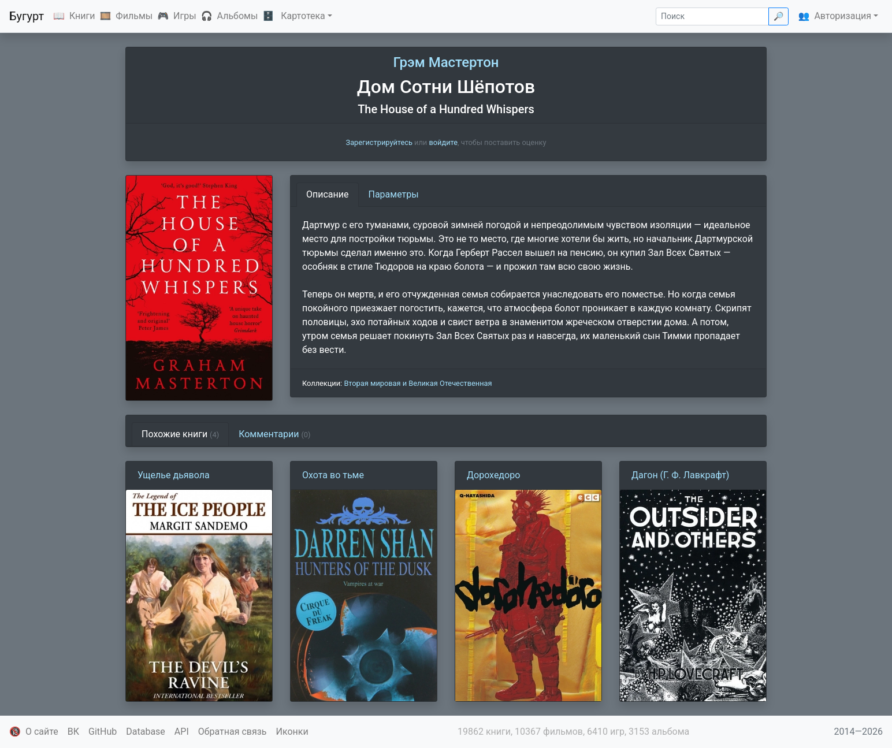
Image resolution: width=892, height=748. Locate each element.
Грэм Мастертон (446, 62)
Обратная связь (232, 731)
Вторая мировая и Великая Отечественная (418, 383)
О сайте (41, 731)
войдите (443, 142)
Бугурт (26, 16)
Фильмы (134, 15)
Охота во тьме (333, 475)
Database (145, 731)
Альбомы (237, 15)
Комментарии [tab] (274, 434)
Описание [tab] (327, 194)
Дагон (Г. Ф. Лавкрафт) (680, 475)
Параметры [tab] (394, 194)
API (181, 731)
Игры (184, 15)
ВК (73, 731)
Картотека (303, 15)
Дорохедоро (493, 475)
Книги (82, 15)
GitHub (102, 731)
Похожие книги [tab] (180, 434)
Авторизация (842, 15)
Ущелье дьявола (173, 475)
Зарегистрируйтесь (379, 142)
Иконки (292, 731)
